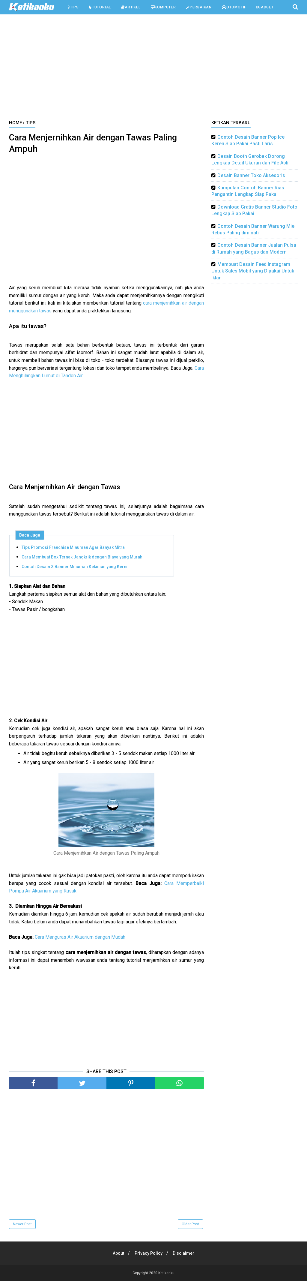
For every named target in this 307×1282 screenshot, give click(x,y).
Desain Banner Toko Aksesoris (251, 175)
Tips (73, 7)
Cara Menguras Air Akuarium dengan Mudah (80, 938)
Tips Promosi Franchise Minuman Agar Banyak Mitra (73, 548)
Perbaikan (199, 7)
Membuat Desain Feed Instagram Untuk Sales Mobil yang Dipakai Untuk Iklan (252, 271)
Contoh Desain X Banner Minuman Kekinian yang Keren (75, 567)
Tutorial (100, 7)
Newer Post (22, 1225)
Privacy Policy (148, 1254)
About (117, 1254)
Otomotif (234, 7)
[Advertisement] (153, 69)
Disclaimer (184, 1254)
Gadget (265, 7)
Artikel (130, 7)
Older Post (190, 1225)
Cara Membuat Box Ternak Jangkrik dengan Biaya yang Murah (82, 557)
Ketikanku (166, 1274)
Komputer (163, 7)
